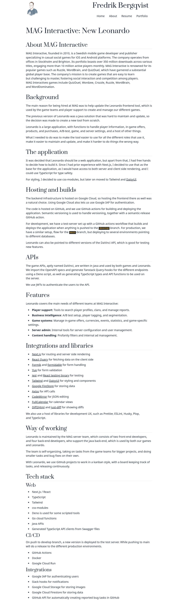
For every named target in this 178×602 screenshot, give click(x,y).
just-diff (56, 407)
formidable (55, 365)
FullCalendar (40, 402)
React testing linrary (56, 375)
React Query (40, 359)
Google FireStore (43, 386)
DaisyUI (131, 179)
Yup (34, 370)
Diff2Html (38, 407)
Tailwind (37, 381)
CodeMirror (39, 396)
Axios (35, 391)
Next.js (36, 354)
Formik (36, 365)
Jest (34, 375)
